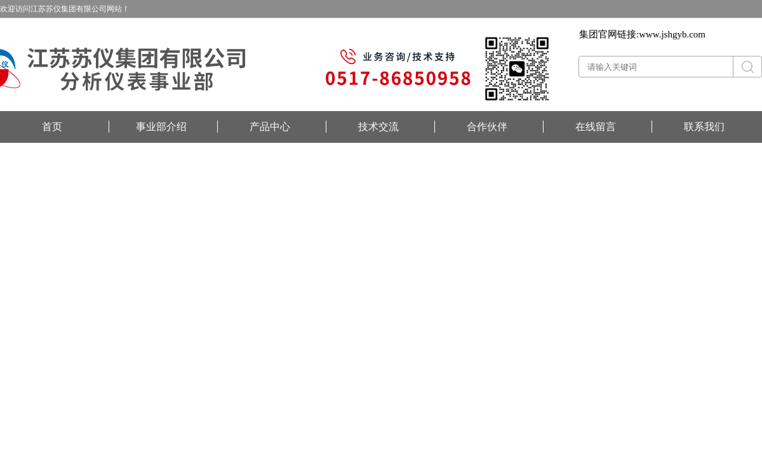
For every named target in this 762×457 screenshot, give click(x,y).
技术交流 (378, 126)
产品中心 (270, 126)
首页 (52, 126)
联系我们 (704, 126)
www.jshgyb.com (672, 34)
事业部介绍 (161, 126)
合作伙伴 (487, 126)
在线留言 (595, 126)
